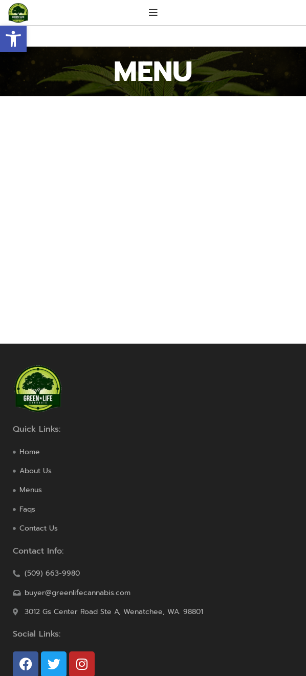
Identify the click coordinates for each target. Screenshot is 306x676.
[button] (13, 39)
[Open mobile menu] (153, 13)
